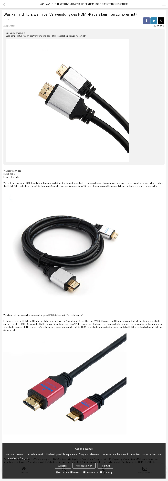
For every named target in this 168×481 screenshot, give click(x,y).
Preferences (90, 472)
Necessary (62, 472)
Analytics (76, 472)
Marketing (106, 472)
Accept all (62, 465)
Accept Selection (84, 465)
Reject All (105, 465)
